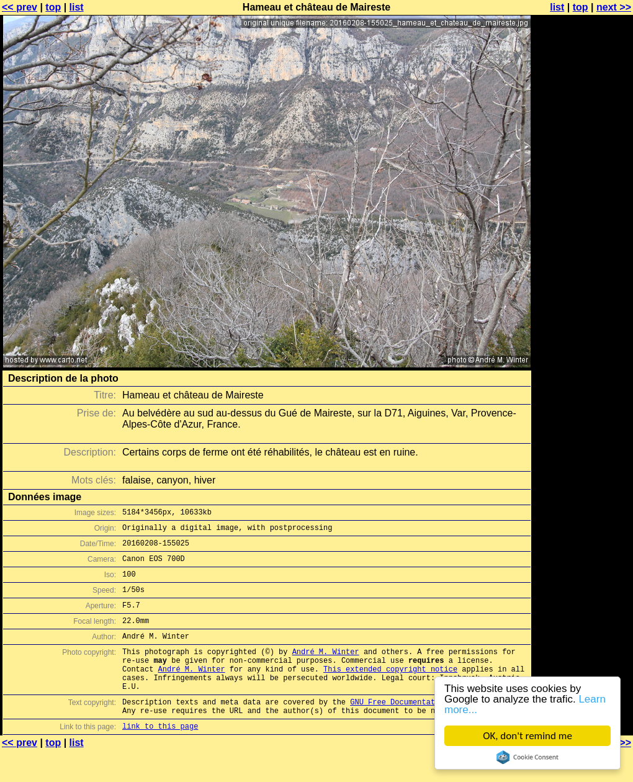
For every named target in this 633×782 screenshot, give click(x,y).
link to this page (160, 757)
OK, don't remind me (527, 735)
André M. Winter (325, 670)
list (77, 7)
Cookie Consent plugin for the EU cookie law (527, 757)
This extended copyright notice (390, 691)
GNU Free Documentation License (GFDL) (432, 729)
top (53, 7)
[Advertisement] (582, 307)
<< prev (19, 7)
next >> (613, 7)
